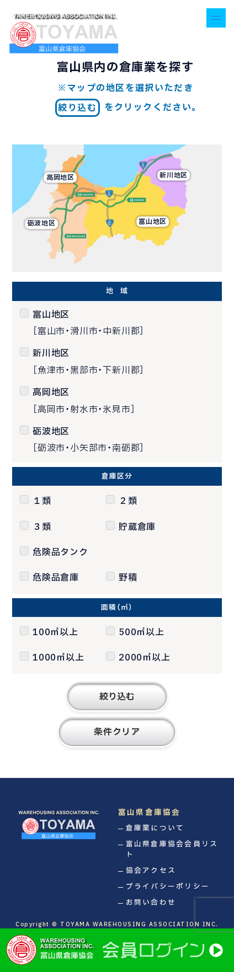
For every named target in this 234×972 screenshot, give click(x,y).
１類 (42, 501)
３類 (42, 527)
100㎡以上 (55, 632)
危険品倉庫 (56, 577)
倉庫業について (155, 828)
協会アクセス (151, 871)
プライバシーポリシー (168, 887)
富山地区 (153, 222)
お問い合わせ (151, 903)
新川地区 (173, 175)
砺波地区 (42, 224)
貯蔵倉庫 (137, 527)
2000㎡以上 (145, 657)
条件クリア (117, 732)
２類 (128, 501)
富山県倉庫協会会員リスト (172, 849)
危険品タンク (60, 552)
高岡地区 (60, 177)
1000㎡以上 (58, 657)
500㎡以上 (141, 632)
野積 (128, 577)
